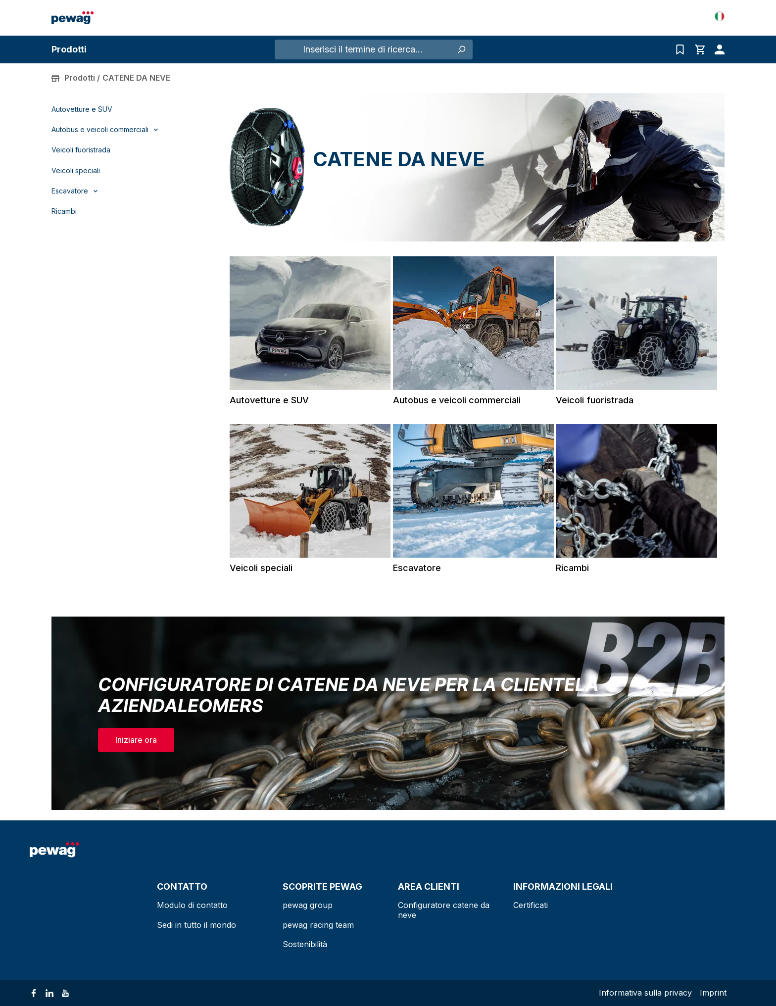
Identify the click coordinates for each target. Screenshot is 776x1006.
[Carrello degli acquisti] (700, 49)
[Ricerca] (461, 49)
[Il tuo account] (717, 49)
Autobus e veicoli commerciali (457, 400)
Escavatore (417, 568)
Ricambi (64, 211)
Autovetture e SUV (81, 109)
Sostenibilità (305, 944)
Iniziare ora (136, 740)
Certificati (530, 905)
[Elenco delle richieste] (680, 49)
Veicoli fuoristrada (80, 150)
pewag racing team (318, 925)
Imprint (713, 993)
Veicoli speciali (75, 171)
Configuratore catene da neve (443, 909)
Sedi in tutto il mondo (196, 925)
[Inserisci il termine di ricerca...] (363, 49)
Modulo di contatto (192, 905)
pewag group (308, 905)
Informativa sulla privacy (645, 993)
